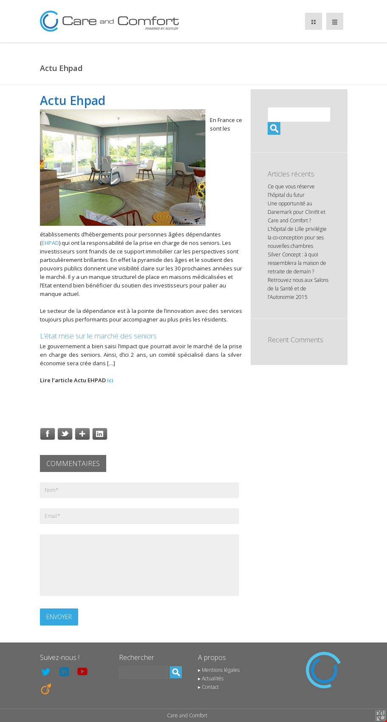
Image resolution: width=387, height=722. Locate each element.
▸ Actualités (210, 678)
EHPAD (50, 243)
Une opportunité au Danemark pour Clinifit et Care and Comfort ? (296, 212)
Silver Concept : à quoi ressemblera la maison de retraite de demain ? (297, 263)
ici (110, 380)
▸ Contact (208, 687)
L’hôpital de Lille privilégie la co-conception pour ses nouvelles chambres (297, 237)
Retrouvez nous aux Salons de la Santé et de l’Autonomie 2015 (298, 288)
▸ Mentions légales (219, 670)
